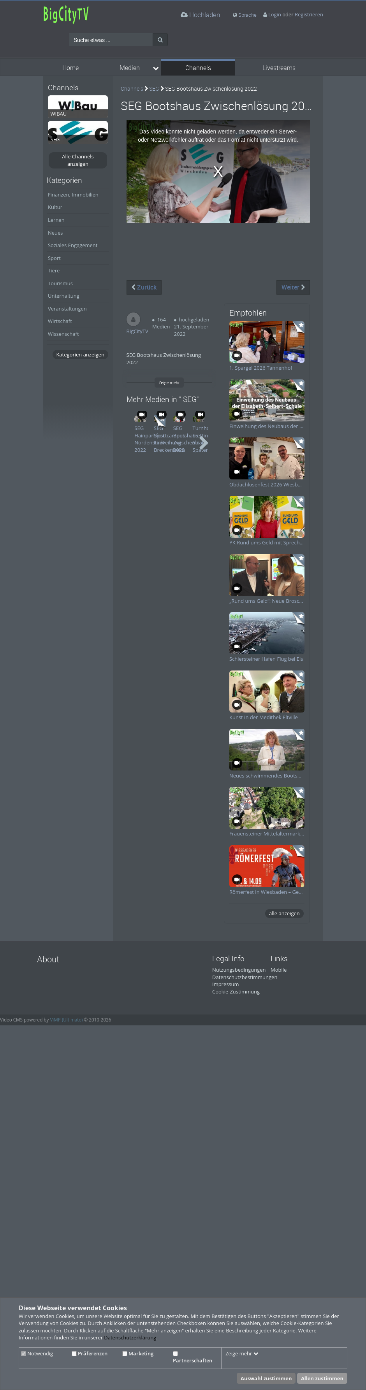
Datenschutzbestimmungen (244, 977)
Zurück (144, 287)
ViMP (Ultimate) (66, 1019)
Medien (130, 68)
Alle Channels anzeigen (78, 160)
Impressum (225, 984)
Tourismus (60, 283)
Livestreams (279, 68)
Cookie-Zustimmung (236, 991)
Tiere (54, 270)
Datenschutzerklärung (130, 1337)
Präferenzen (89, 1353)
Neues (55, 232)
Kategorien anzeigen (80, 354)
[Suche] (160, 39)
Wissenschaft (63, 333)
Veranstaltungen (67, 308)
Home (70, 68)
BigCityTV (137, 331)
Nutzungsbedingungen (239, 969)
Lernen (56, 219)
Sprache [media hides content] (245, 14)
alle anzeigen (284, 913)
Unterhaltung (63, 295)
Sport (54, 258)
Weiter (293, 287)
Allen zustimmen (322, 1378)
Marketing (137, 1353)
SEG (154, 88)
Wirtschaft (60, 321)
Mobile (279, 969)
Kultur (55, 207)
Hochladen (200, 14)
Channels (198, 68)
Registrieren (309, 14)
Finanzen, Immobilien (73, 194)
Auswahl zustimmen (266, 1378)
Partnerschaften (192, 1357)
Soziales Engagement (72, 245)
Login (274, 14)
